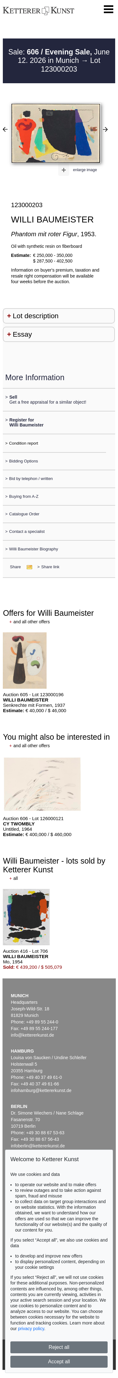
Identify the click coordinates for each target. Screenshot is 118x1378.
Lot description (36, 316)
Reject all (59, 1347)
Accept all (59, 1361)
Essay (22, 334)
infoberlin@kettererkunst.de (38, 1145)
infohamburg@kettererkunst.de (41, 1090)
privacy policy (31, 1328)
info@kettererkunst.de (32, 1035)
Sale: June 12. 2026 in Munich (59, 56)
